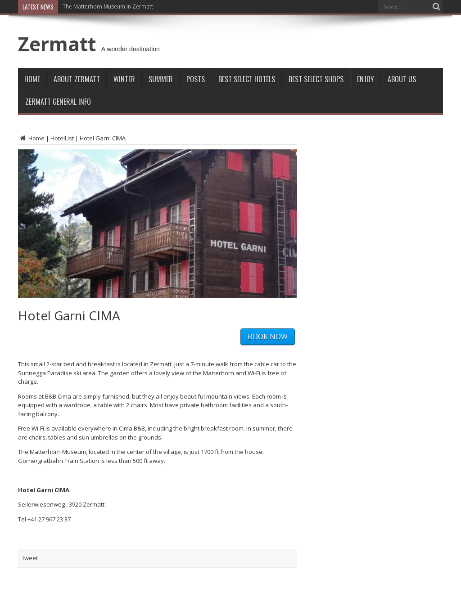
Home (32, 79)
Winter (124, 79)
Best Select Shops (316, 79)
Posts (195, 79)
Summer (161, 79)
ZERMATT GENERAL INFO (58, 101)
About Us (402, 79)
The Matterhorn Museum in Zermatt (108, 6)
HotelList (62, 138)
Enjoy (365, 79)
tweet (30, 558)
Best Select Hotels (246, 79)
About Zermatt (77, 79)
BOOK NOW (268, 336)
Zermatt (57, 44)
